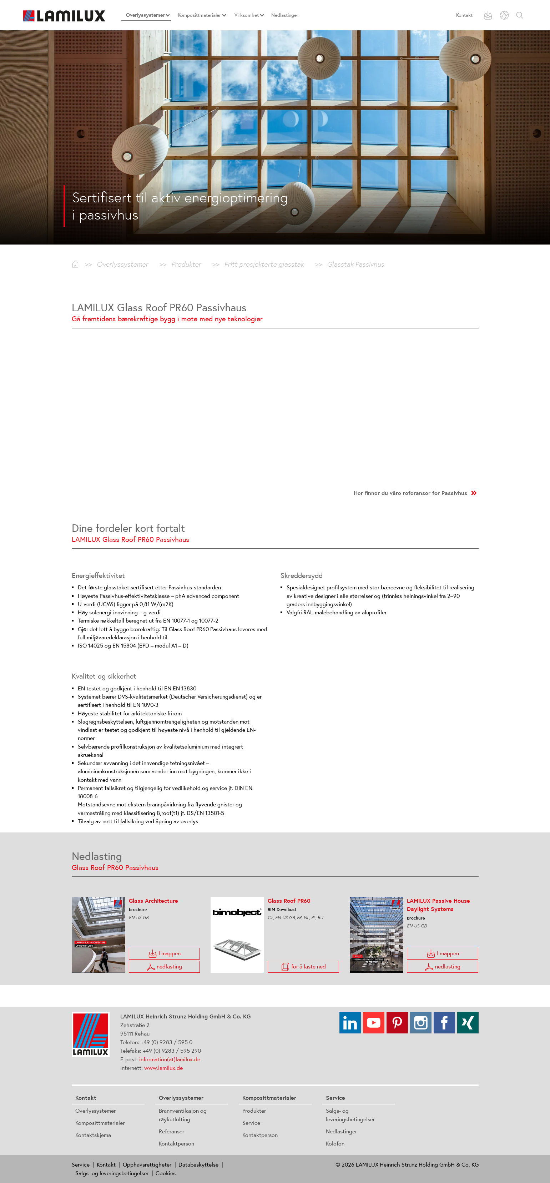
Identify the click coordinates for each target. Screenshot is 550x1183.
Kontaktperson (176, 1143)
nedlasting (164, 966)
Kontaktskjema (93, 1134)
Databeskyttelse (198, 1164)
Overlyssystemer (95, 1110)
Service (251, 1122)
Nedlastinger (341, 1131)
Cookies (166, 1173)
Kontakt (464, 15)
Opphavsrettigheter (147, 1164)
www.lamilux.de (163, 1067)
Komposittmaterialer (100, 1122)
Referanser (171, 1131)
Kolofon (335, 1143)
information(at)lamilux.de (169, 1059)
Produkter (254, 1110)
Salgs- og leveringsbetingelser (111, 1173)
